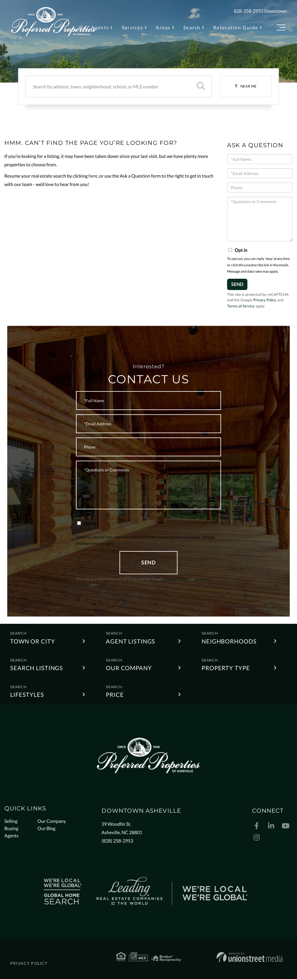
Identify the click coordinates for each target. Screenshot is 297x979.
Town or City (32, 641)
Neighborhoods (229, 641)
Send (237, 284)
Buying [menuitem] (11, 828)
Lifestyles (27, 694)
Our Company (129, 667)
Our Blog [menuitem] (46, 828)
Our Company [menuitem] (51, 821)
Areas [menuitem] (163, 27)
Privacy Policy (264, 300)
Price (115, 694)
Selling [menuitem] (10, 821)
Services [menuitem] (132, 27)
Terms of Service (241, 306)
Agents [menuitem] (11, 835)
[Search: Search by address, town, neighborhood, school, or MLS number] (108, 86)
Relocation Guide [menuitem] (235, 27)
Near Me (248, 86)
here (92, 175)
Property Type (226, 667)
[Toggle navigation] (281, 28)
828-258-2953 (248, 11)
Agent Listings (130, 641)
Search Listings (36, 667)
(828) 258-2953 (117, 840)
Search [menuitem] (192, 27)
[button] (200, 86)
